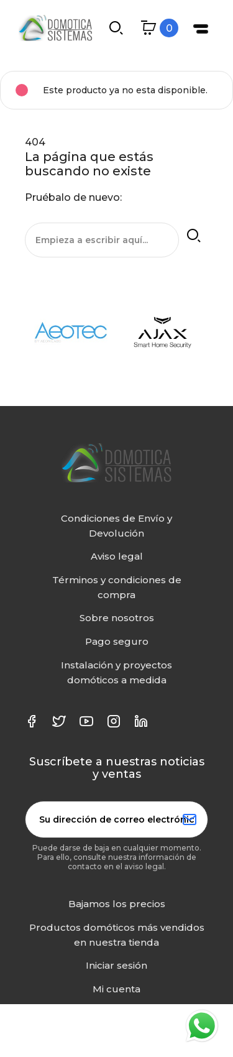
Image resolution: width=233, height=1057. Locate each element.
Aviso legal (117, 556)
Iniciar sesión (116, 965)
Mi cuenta (116, 989)
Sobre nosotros (117, 618)
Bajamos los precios (116, 904)
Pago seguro (116, 641)
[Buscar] (102, 240)
